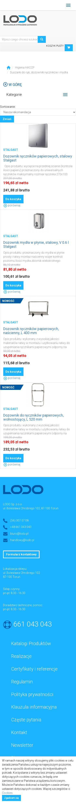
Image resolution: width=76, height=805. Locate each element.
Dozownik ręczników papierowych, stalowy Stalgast (37, 158)
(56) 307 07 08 (19, 520)
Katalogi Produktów (31, 643)
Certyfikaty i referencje (34, 669)
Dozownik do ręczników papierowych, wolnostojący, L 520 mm (33, 417)
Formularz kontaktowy (21, 554)
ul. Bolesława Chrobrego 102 (21, 572)
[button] (69, 47)
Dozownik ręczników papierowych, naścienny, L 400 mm (31, 331)
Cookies (7, 792)
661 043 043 (32, 624)
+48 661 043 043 (20, 527)
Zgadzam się (11, 798)
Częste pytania (26, 720)
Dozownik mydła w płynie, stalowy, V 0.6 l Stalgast (36, 244)
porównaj (11, 205)
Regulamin (22, 682)
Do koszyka (13, 199)
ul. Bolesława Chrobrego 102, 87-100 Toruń (30, 508)
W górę (12, 84)
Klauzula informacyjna (34, 707)
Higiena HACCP (24, 67)
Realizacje (21, 656)
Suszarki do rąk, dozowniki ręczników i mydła (39, 72)
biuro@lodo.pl (19, 533)
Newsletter (22, 745)
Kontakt (19, 732)
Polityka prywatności (32, 694)
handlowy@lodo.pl (22, 540)
